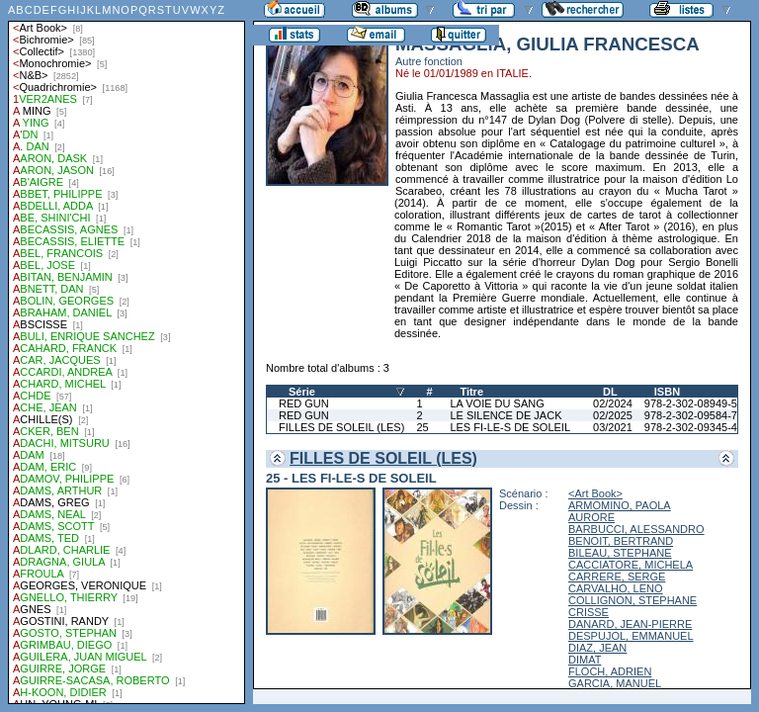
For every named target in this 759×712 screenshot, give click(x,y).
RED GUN (304, 403)
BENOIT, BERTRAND (620, 541)
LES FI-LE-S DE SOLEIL (510, 427)
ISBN (667, 392)
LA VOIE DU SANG (497, 403)
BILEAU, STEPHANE (620, 553)
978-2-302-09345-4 (690, 427)
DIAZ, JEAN (597, 648)
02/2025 (612, 415)
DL (610, 392)
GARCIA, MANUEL (614, 683)
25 (422, 427)
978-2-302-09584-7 (690, 415)
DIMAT (584, 660)
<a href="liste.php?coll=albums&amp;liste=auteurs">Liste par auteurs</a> (126, 352)
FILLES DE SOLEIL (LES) (341, 427)
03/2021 (612, 427)
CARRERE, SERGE (616, 576)
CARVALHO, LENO (615, 588)
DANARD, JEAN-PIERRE (630, 624)
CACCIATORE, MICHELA (630, 565)
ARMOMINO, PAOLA (619, 505)
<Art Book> (595, 493)
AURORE (591, 517)
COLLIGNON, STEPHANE (632, 600)
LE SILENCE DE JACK (505, 415)
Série (302, 392)
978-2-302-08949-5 (690, 403)
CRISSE (588, 612)
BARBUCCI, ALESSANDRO (636, 529)
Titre (471, 392)
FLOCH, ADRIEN (609, 671)
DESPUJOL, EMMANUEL (631, 636)
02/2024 (612, 403)
